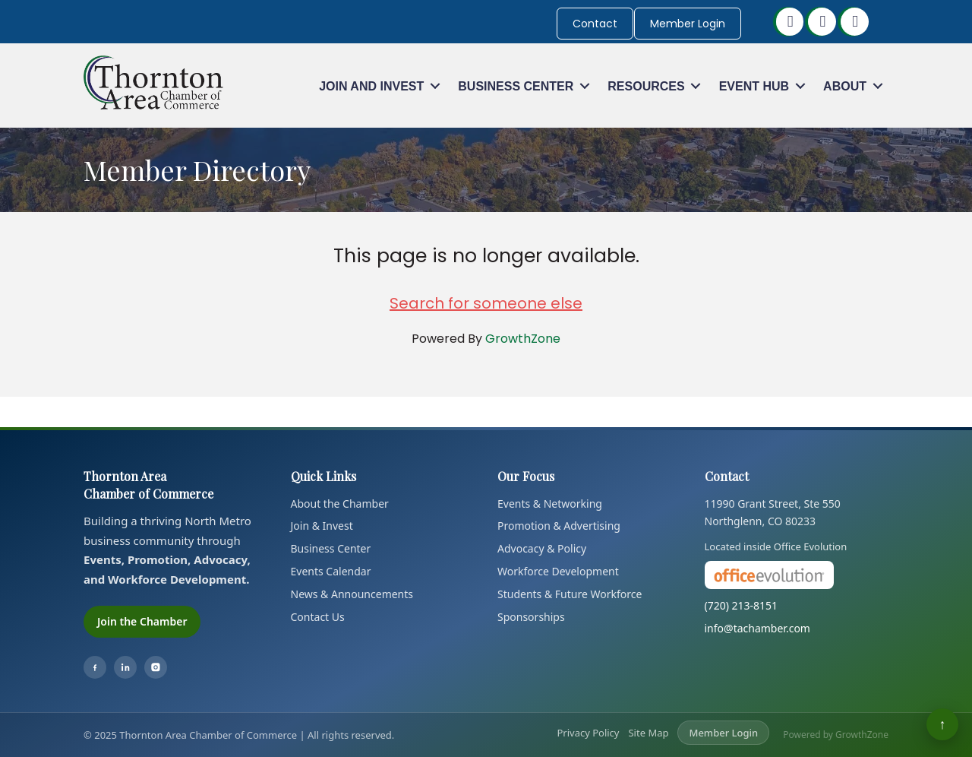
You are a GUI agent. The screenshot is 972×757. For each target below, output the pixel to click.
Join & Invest (322, 525)
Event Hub (754, 86)
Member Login (687, 23)
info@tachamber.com (757, 628)
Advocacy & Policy (541, 548)
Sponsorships (531, 617)
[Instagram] (155, 667)
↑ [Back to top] (942, 723)
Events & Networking (549, 503)
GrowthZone (522, 338)
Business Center (515, 86)
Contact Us (318, 617)
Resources (646, 86)
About (844, 86)
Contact (595, 23)
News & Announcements (352, 594)
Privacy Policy (588, 733)
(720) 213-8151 (741, 605)
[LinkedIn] (125, 667)
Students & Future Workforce (569, 594)
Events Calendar (331, 571)
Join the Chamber (142, 621)
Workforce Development (558, 571)
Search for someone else (486, 303)
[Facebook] (95, 667)
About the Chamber (340, 503)
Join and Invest (371, 86)
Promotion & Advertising (558, 525)
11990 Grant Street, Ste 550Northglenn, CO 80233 (773, 512)
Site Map (648, 733)
